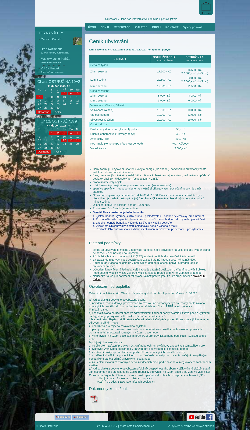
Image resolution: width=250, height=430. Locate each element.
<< (49, 85)
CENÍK (105, 27)
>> (68, 85)
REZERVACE (122, 27)
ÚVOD (92, 27)
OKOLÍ (156, 27)
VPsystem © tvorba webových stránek (191, 426)
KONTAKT (171, 27)
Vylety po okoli (192, 27)
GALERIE (141, 27)
